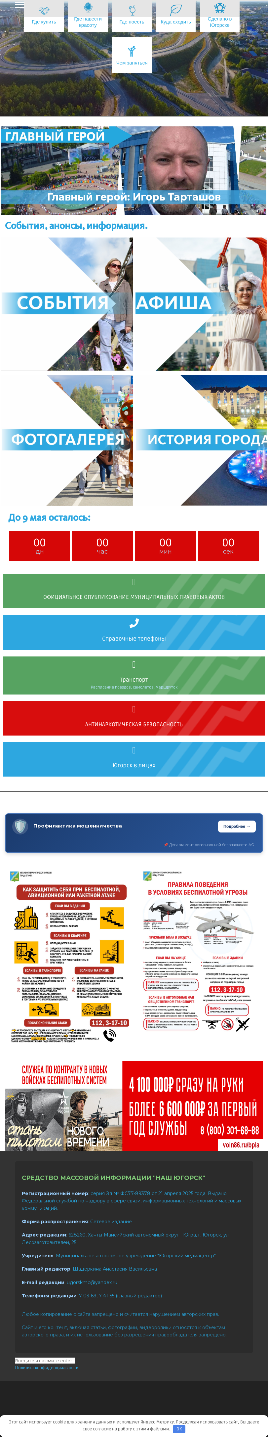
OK (179, 1429)
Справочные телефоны (134, 638)
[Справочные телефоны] (134, 623)
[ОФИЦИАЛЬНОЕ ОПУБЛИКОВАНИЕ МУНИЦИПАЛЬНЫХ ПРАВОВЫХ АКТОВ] (134, 582)
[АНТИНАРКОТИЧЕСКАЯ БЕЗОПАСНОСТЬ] (134, 709)
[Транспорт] (134, 664)
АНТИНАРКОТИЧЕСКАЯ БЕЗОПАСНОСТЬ (134, 724)
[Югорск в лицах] (134, 750)
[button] (122, 210)
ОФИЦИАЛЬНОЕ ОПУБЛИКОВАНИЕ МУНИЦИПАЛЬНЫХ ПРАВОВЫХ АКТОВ (134, 597)
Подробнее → (236, 826)
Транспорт (134, 679)
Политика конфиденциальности (46, 1367)
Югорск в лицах (134, 765)
